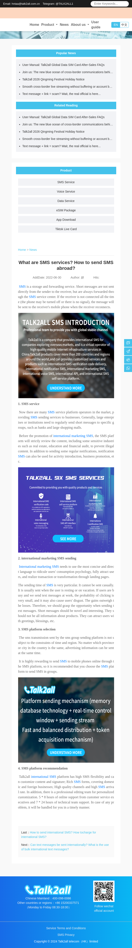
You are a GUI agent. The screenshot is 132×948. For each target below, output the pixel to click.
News (64, 24)
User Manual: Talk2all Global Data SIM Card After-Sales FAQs (63, 65)
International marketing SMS (39, 566)
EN (116, 24)
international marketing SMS (73, 436)
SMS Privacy (65, 934)
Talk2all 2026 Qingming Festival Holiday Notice (53, 79)
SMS (22, 286)
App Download (66, 219)
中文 (124, 24)
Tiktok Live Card (66, 229)
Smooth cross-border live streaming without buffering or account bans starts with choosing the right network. (68, 86)
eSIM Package (66, 210)
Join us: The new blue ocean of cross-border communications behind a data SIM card (68, 72)
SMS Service (66, 182)
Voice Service (66, 191)
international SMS (43, 776)
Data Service (65, 201)
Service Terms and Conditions (66, 928)
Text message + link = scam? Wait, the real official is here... (61, 94)
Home (34, 24)
